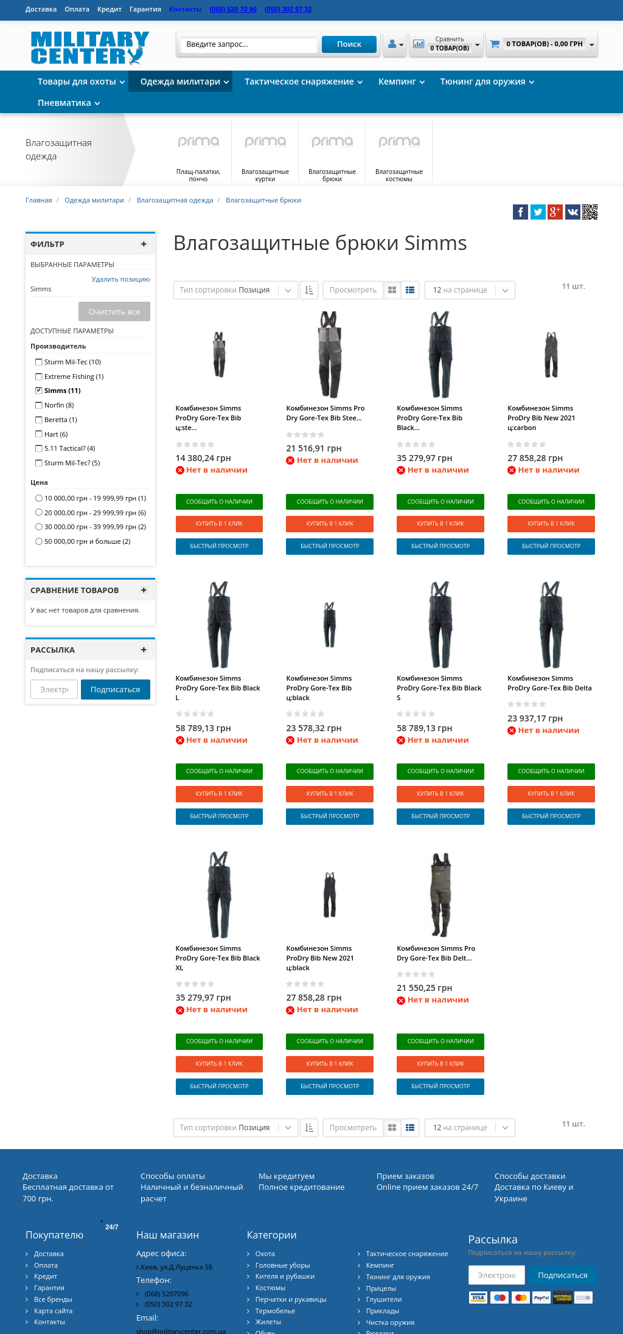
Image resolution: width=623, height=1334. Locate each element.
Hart (56, 434)
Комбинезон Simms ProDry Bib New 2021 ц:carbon (541, 417)
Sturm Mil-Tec (72, 361)
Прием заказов (405, 1099)
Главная (39, 199)
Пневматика (64, 102)
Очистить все (114, 311)
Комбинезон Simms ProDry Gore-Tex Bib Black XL (218, 906)
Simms (62, 390)
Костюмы (270, 1211)
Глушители (384, 1223)
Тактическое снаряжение (299, 81)
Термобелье (275, 1233)
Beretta (60, 419)
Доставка (41, 8)
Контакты (49, 1245)
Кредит (109, 8)
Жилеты (268, 1245)
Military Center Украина (559, 1319)
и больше (87, 541)
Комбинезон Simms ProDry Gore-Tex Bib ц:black (319, 662)
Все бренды (53, 1222)
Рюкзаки (380, 1257)
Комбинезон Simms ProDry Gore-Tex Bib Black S (439, 662)
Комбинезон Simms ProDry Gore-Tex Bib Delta (549, 657)
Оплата (76, 8)
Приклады (383, 1233)
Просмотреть (353, 290)
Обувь (266, 1256)
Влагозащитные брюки (263, 199)
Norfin (59, 404)
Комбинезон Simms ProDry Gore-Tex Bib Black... (429, 417)
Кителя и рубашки (285, 1199)
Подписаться (116, 689)
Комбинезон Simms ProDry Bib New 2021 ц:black (320, 906)
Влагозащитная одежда (175, 199)
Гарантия (145, 8)
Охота (265, 1177)
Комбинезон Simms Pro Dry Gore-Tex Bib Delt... (436, 901)
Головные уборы (283, 1188)
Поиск (349, 43)
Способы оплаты (173, 1099)
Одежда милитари (181, 81)
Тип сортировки (208, 290)
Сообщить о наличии (219, 501)
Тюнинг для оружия (483, 81)
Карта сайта (53, 1233)
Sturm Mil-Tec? (72, 462)
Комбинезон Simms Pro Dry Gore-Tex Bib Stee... (325, 412)
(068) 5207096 (167, 1216)
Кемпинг (397, 81)
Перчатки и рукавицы (291, 1222)
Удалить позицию (121, 278)
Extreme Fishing (73, 376)
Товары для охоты (77, 81)
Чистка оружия (390, 1245)
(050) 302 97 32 (168, 1227)
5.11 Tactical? (69, 448)
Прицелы (381, 1211)
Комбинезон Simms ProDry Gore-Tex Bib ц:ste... (209, 417)
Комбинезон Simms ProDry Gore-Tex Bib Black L (218, 662)
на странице (465, 290)
